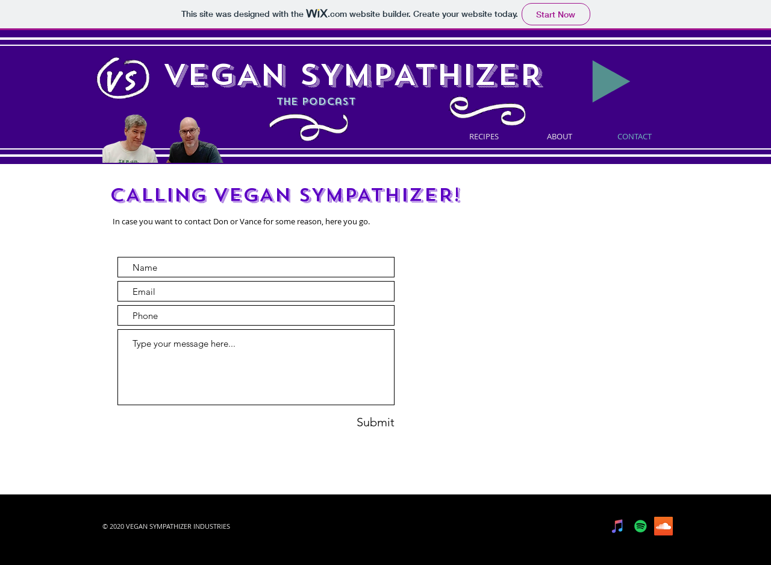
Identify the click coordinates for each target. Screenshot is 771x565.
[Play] (611, 81)
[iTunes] (617, 526)
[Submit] (357, 422)
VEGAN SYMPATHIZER (353, 75)
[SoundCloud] (663, 526)
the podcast (259, 101)
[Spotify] (640, 526)
